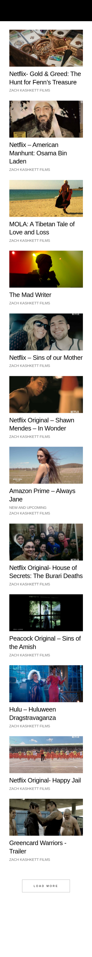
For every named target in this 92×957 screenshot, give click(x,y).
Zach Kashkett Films (29, 92)
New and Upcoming (28, 509)
